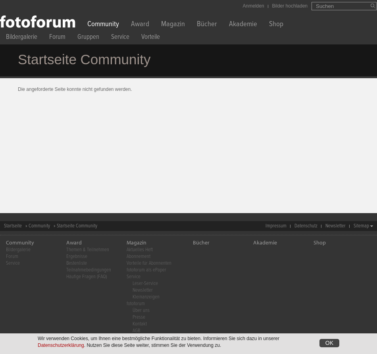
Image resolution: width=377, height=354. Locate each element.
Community (103, 25)
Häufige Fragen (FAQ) (86, 276)
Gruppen (88, 38)
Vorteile (150, 38)
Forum (57, 38)
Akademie (243, 25)
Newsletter (335, 226)
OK (329, 344)
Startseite (13, 226)
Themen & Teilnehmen (87, 249)
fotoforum (136, 303)
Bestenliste (76, 263)
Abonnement (138, 256)
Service (120, 38)
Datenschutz (305, 226)
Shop (276, 25)
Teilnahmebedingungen (88, 270)
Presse (139, 317)
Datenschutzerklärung (61, 346)
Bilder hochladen (290, 6)
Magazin (173, 25)
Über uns (141, 310)
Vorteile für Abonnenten (149, 263)
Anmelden (253, 6)
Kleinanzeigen (146, 297)
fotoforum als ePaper (146, 270)
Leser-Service (145, 283)
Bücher (207, 25)
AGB (136, 330)
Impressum (276, 226)
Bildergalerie (21, 38)
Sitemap (361, 226)
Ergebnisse (76, 256)
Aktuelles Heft (140, 249)
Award (140, 25)
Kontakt (140, 324)
